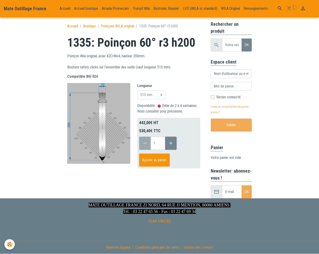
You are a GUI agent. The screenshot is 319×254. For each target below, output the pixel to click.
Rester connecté (228, 97)
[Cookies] (10, 244)
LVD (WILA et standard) (200, 8)
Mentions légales (118, 247)
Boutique (89, 26)
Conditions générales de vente (157, 247)
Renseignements (256, 8)
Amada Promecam (115, 8)
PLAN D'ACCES (159, 221)
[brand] (25, 8)
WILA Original (230, 8)
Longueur (144, 86)
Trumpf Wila (141, 8)
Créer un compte (220, 106)
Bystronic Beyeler (166, 8)
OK (247, 45)
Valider (231, 125)
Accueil (65, 8)
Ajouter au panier (154, 160)
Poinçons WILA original (117, 26)
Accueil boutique (86, 8)
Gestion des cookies (198, 247)
